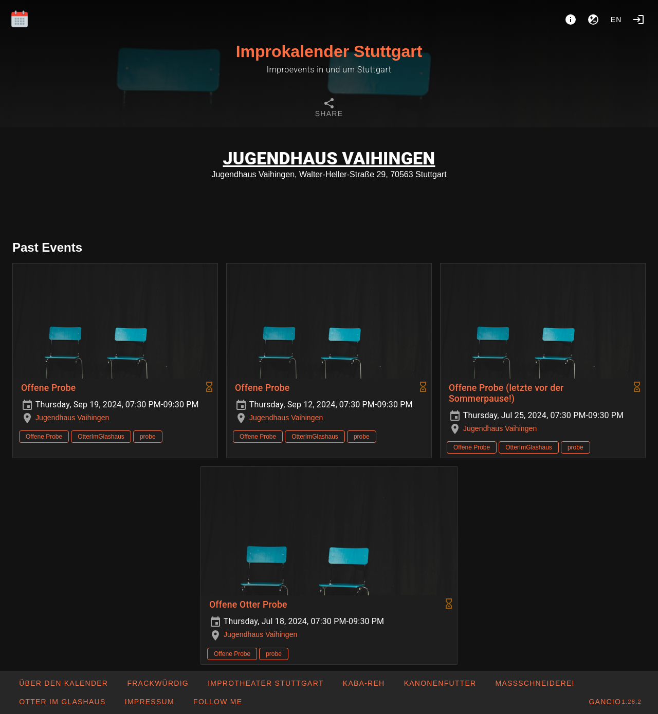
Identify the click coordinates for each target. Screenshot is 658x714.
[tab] (329, 108)
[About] (570, 19)
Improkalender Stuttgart (329, 51)
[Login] (638, 19)
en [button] (616, 19)
